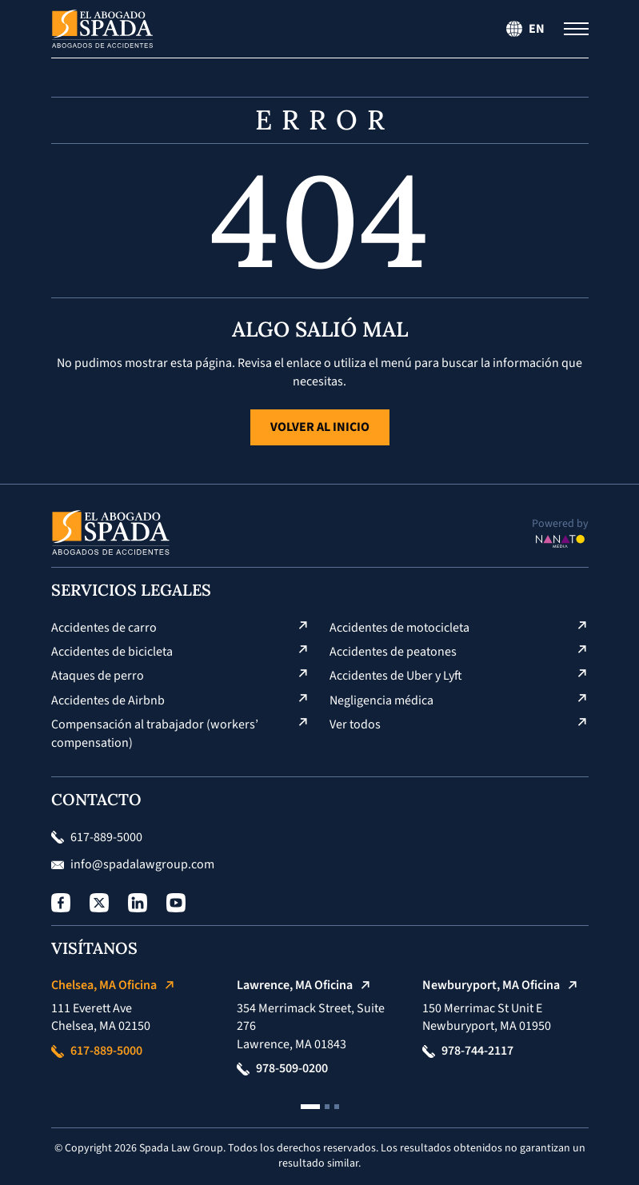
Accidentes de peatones (393, 651)
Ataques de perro (97, 675)
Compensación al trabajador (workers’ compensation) (154, 733)
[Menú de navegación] (576, 29)
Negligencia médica (381, 700)
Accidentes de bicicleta (112, 651)
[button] (310, 1106)
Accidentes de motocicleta (399, 627)
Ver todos (355, 724)
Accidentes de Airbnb (108, 700)
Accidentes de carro (104, 627)
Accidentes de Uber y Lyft (395, 675)
